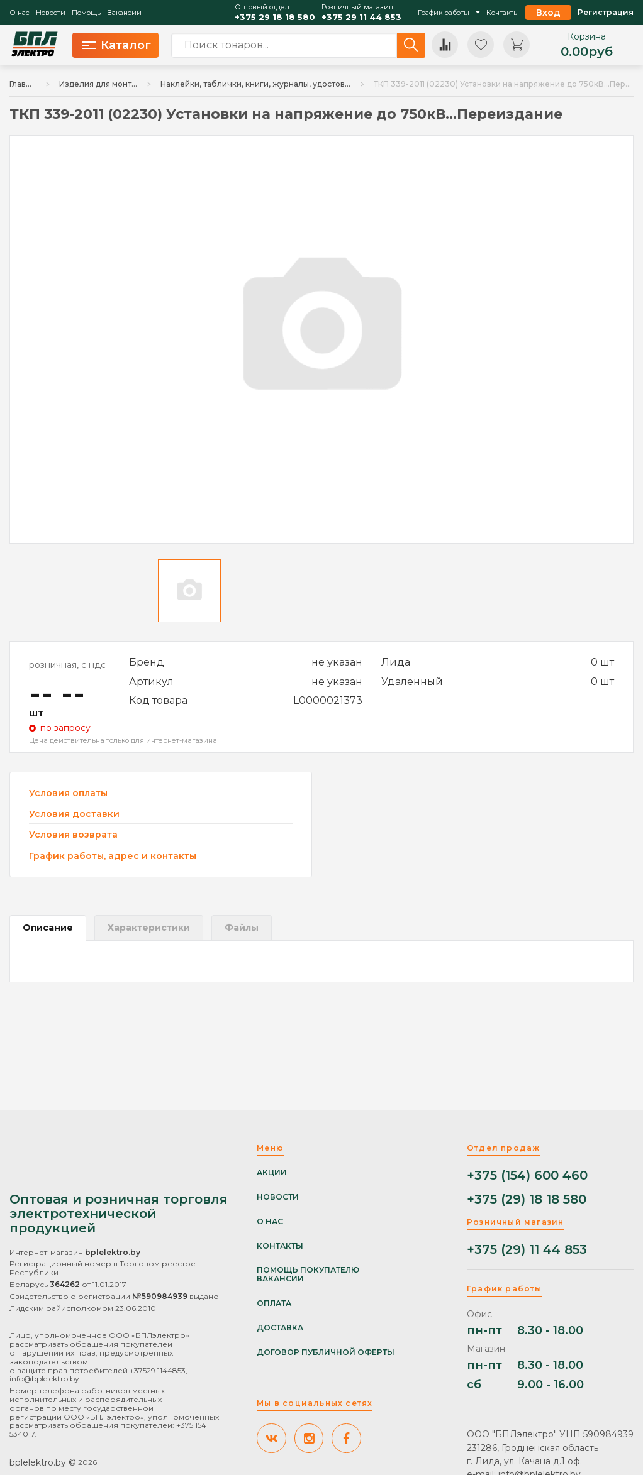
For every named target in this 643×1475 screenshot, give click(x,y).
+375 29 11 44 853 (361, 17)
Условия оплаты (68, 793)
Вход (548, 12)
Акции (272, 1172)
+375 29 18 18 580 (275, 17)
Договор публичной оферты (325, 1352)
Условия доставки (74, 814)
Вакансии (124, 13)
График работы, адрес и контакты (112, 856)
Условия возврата (73, 835)
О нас (19, 13)
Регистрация (606, 12)
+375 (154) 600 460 (527, 1175)
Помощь (86, 13)
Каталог (116, 45)
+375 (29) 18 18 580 (526, 1199)
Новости (50, 13)
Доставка (280, 1328)
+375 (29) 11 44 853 (527, 1249)
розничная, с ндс (67, 665)
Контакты (502, 13)
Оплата (274, 1303)
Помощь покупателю (308, 1270)
